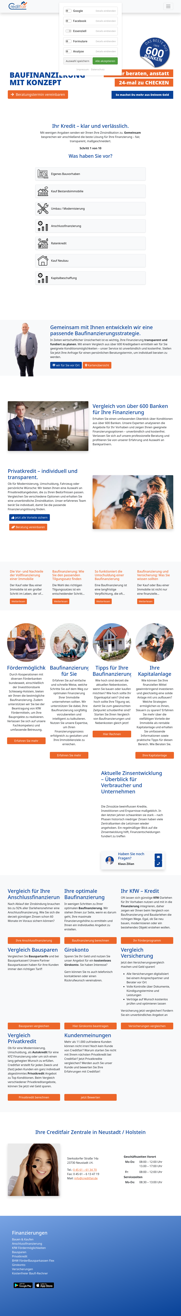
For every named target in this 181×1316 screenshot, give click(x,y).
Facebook (79, 21)
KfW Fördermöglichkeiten (29, 1248)
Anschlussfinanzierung (27, 1244)
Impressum (83, 69)
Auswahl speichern (77, 61)
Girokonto (18, 1265)
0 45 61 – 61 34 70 (85, 1170)
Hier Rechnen (112, 734)
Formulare (80, 41)
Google (78, 11)
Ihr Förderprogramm (147, 940)
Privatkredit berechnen (34, 1097)
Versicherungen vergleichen (147, 1026)
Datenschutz (97, 69)
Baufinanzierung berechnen (90, 940)
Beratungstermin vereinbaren (38, 94)
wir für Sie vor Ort (66, 365)
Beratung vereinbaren (28, 527)
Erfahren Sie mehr (26, 741)
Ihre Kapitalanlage (154, 755)
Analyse (78, 51)
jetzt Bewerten (90, 1097)
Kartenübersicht (97, 365)
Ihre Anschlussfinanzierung (34, 940)
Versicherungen (22, 1269)
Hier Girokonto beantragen (91, 1026)
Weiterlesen (18, 601)
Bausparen (19, 1252)
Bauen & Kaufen (22, 1239)
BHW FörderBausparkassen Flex (33, 1261)
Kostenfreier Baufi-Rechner (30, 1273)
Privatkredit (19, 1256)
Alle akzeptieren (105, 61)
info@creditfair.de (86, 1178)
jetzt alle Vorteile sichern (29, 517)
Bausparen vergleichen (34, 1026)
